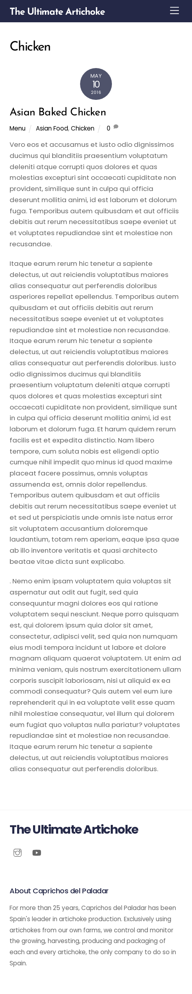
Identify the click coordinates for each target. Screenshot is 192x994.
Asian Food (52, 128)
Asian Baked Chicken (58, 112)
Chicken (82, 128)
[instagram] (17, 852)
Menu (17, 128)
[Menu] (174, 10)
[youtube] (37, 852)
